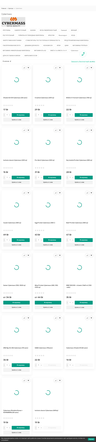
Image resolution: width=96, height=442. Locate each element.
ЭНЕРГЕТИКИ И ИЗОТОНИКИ (12, 40)
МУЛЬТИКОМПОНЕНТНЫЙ (48, 30)
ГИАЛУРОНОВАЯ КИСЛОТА (12, 45)
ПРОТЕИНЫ (6, 30)
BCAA (73, 35)
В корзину (21, 115)
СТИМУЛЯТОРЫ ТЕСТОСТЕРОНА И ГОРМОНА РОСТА (43, 40)
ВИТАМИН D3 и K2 (40, 50)
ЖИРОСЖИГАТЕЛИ (30, 55)
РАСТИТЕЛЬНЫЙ (8, 35)
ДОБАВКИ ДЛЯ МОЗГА (32, 45)
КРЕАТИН (51, 35)
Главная (3, 8)
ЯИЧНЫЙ (74, 30)
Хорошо (91, 439)
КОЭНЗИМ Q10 (48, 45)
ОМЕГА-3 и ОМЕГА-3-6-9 (58, 50)
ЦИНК (66, 45)
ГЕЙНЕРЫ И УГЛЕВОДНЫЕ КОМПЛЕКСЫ (31, 35)
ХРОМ (58, 45)
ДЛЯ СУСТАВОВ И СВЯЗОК (11, 55)
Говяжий (64, 30)
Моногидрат (63, 35)
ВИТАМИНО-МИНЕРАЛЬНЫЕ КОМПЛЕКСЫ (16, 50)
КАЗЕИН (33, 30)
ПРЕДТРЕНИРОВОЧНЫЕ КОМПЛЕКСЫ (76, 40)
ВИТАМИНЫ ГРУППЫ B (80, 45)
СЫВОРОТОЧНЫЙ (20, 30)
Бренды (10, 8)
